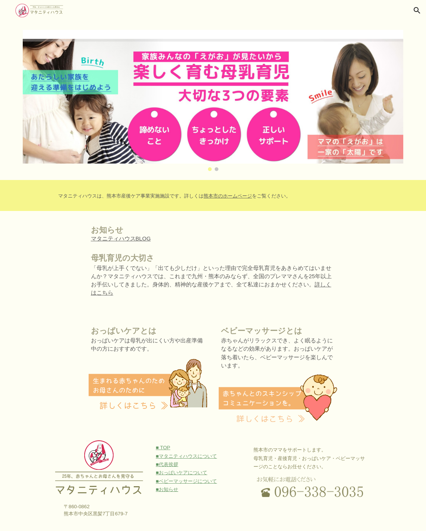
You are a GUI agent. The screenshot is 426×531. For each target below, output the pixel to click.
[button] (417, 10)
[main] (229, 195)
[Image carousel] (213, 100)
